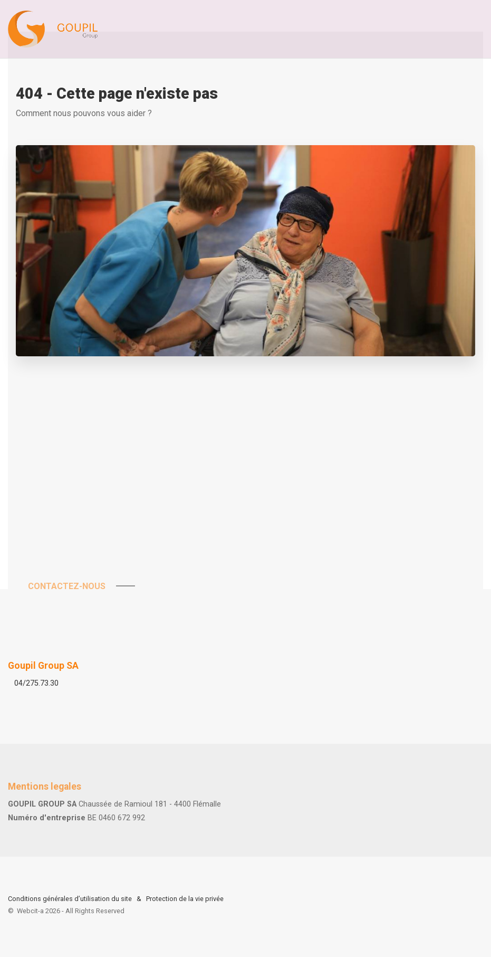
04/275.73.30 (36, 683)
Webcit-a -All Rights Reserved (70, 911)
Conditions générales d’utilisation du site (70, 899)
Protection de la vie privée (185, 899)
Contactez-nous (72, 586)
